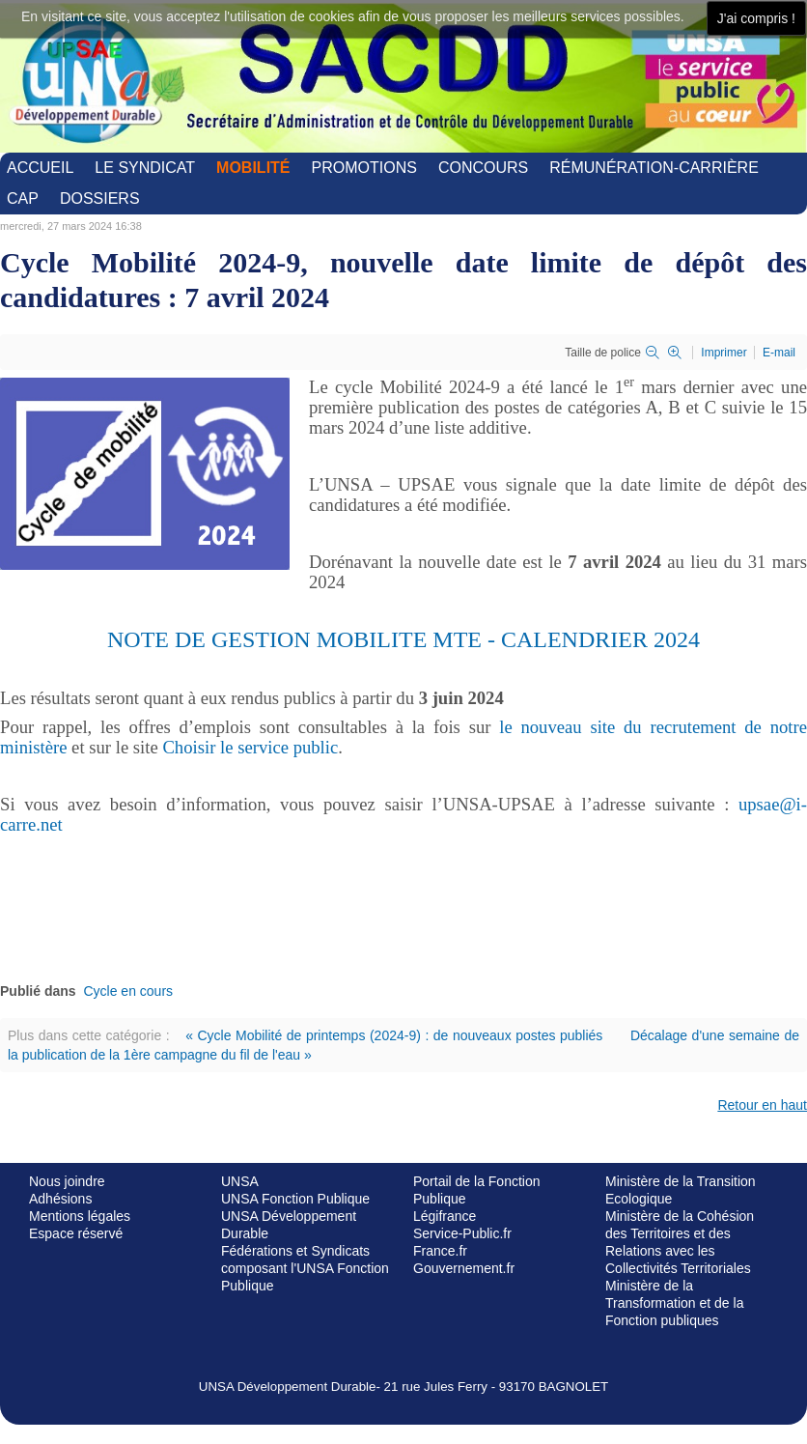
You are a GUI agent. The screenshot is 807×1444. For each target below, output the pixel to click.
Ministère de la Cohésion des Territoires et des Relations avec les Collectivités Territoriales (679, 1242)
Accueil (40, 167)
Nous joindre (67, 1181)
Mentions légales (79, 1216)
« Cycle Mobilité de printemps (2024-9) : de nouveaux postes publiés (393, 1035)
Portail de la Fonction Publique (477, 1190)
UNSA (240, 1181)
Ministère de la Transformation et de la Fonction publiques (674, 1303)
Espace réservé (76, 1233)
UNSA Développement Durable (288, 1224)
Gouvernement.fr (464, 1268)
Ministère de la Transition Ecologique (680, 1190)
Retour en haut (762, 1105)
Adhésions (60, 1198)
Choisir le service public (250, 747)
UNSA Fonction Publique (295, 1198)
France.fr (440, 1251)
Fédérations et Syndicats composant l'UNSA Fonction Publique (305, 1268)
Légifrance (444, 1216)
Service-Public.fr (462, 1233)
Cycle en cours (128, 991)
